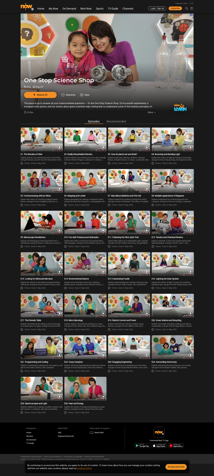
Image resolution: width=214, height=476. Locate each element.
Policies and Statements (94, 457)
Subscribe (175, 8)
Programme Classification (31, 457)
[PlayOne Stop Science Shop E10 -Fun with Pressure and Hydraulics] (85, 223)
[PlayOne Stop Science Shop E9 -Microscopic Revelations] (42, 223)
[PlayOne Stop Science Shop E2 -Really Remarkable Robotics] (85, 139)
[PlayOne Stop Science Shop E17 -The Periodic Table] (42, 306)
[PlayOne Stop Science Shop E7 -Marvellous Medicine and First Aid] (129, 181)
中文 (192, 3)
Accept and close (176, 466)
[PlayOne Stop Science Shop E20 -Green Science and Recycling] (173, 306)
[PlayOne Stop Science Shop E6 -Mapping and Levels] (85, 181)
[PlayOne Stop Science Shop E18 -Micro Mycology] (85, 306)
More (150, 112)
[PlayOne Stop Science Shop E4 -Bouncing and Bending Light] (173, 139)
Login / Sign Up (157, 8)
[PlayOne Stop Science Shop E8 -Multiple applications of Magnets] (173, 181)
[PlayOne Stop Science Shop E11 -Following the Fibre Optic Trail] (129, 223)
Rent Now (86, 8)
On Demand (69, 8)
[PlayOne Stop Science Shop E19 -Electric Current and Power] (129, 306)
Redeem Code (181, 3)
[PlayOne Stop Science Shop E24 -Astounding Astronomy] (173, 347)
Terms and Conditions (53, 457)
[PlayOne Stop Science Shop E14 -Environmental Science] (85, 264)
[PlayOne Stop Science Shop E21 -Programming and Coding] (42, 347)
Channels (127, 8)
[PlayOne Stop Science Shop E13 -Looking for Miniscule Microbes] (42, 264)
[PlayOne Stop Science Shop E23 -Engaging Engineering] (129, 347)
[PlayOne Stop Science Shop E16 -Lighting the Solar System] (173, 264)
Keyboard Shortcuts (66, 436)
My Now (53, 8)
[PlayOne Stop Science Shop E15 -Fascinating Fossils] (129, 264)
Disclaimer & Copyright (73, 457)
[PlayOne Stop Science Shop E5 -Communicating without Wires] (42, 181)
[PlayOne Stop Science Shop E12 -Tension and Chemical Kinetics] (173, 223)
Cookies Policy (84, 468)
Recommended (116, 121)
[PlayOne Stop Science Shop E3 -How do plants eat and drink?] (129, 139)
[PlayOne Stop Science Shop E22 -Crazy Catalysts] (85, 347)
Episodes (94, 121)
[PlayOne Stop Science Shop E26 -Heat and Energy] (85, 389)
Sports (99, 8)
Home (40, 8)
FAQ (59, 432)
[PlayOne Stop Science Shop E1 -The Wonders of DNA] (42, 139)
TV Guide (113, 8)
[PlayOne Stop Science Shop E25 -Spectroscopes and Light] (42, 389)
